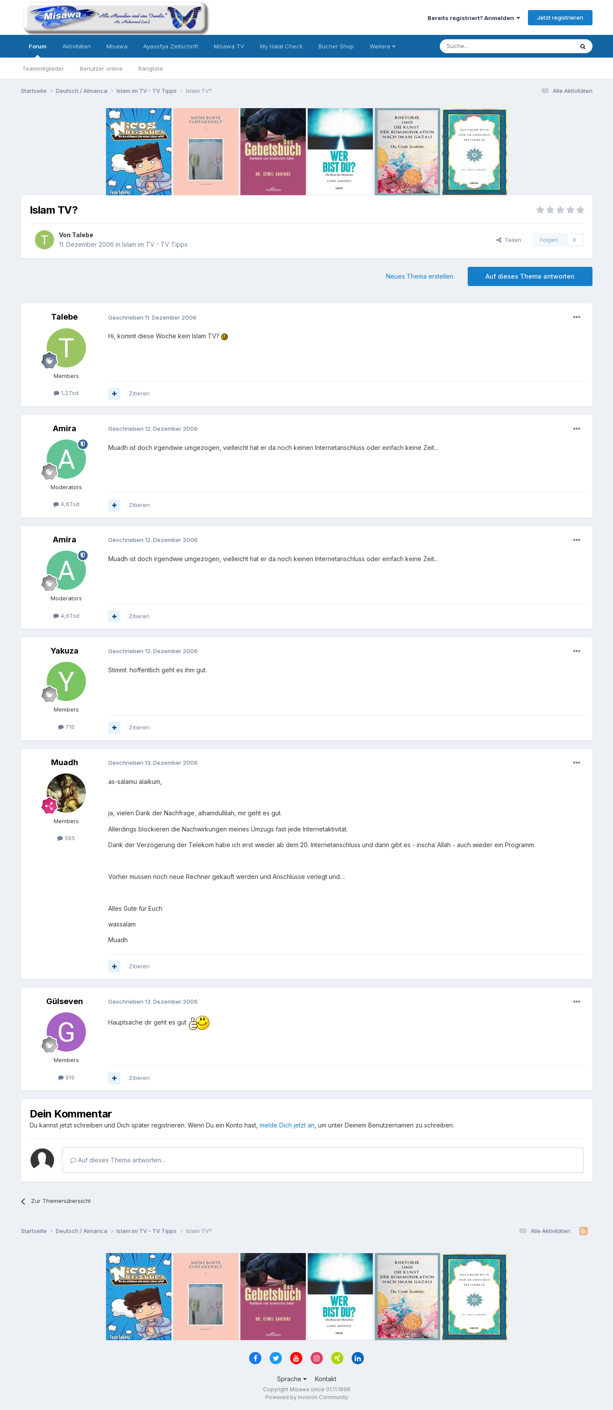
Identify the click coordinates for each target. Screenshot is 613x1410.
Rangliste (150, 68)
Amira (64, 428)
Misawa (116, 46)
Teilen (509, 239)
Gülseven (64, 1001)
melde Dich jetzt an (287, 1125)
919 (66, 1077)
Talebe (82, 234)
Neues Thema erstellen (419, 276)
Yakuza (65, 650)
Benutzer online (101, 68)
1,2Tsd (66, 392)
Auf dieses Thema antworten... (117, 1160)
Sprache (292, 1379)
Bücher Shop (336, 46)
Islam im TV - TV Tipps (155, 244)
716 (66, 726)
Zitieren (139, 393)
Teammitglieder (43, 68)
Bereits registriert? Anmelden (474, 17)
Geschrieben (152, 317)
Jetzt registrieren (560, 17)
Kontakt (325, 1379)
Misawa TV (229, 46)
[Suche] (479, 46)
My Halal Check (281, 46)
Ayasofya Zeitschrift (170, 46)
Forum (38, 50)
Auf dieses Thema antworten (530, 276)
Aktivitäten (76, 46)
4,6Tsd (66, 504)
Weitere (382, 46)
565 (66, 837)
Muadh (64, 762)
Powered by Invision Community (306, 1397)
